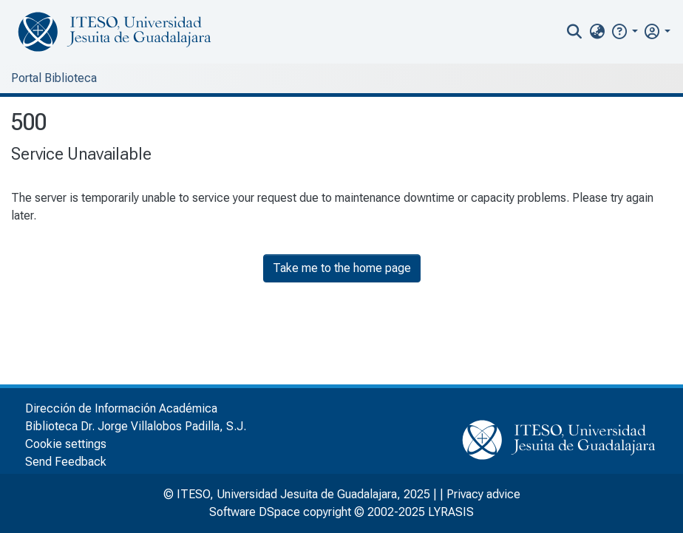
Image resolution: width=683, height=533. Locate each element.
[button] (624, 31)
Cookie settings (65, 444)
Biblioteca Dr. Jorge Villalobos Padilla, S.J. (135, 426)
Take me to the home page (342, 268)
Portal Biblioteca (54, 78)
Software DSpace (254, 512)
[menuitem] (597, 32)
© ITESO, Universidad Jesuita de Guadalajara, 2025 (296, 494)
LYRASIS (451, 512)
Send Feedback (65, 462)
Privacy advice (483, 494)
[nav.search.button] (574, 32)
